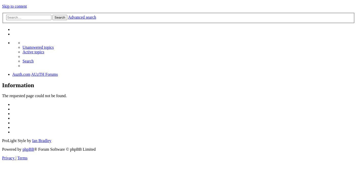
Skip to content (14, 6)
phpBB (28, 149)
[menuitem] (38, 47)
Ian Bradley (41, 140)
